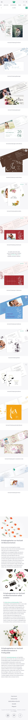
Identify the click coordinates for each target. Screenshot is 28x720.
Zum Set (22, 15)
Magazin (14, 706)
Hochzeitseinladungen (11, 657)
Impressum (14, 696)
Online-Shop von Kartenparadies (12, 602)
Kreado (15, 711)
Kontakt (14, 704)
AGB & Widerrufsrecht (14, 701)
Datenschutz (14, 699)
